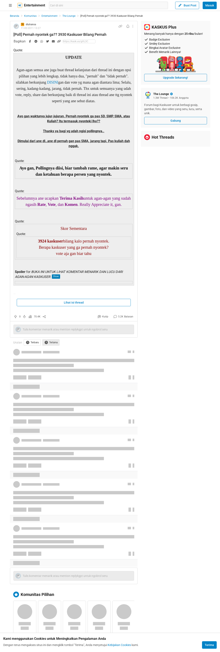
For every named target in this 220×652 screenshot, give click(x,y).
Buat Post (187, 5)
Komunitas (30, 15)
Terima (209, 645)
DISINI (52, 82)
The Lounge (68, 15)
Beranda (14, 15)
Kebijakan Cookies (119, 645)
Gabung (175, 120)
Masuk (209, 5)
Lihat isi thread (74, 302)
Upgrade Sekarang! (175, 77)
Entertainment (49, 15)
